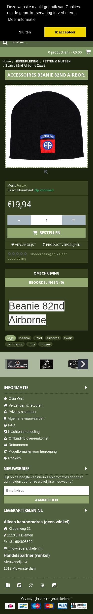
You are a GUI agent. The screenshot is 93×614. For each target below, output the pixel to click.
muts (31, 344)
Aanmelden (46, 499)
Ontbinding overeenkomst (26, 438)
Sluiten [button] (25, 32)
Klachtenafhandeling (22, 432)
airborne (53, 338)
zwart (68, 338)
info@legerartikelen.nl (23, 548)
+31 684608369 (18, 542)
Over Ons (14, 399)
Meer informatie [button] (21, 19)
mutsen (45, 344)
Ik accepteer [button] (65, 32)
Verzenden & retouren (23, 405)
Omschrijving (46, 273)
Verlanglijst (25, 244)
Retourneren (16, 445)
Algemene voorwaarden (24, 419)
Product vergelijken (63, 244)
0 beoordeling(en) (43, 254)
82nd (38, 338)
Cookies (12, 458)
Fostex (22, 185)
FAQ (9, 425)
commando (14, 344)
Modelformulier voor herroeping (30, 451)
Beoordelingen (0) (46, 282)
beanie (24, 338)
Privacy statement (20, 412)
